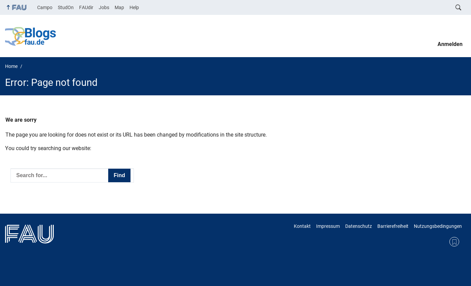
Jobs (104, 7)
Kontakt (302, 226)
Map (119, 7)
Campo (44, 7)
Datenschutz (358, 226)
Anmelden (450, 44)
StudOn (66, 7)
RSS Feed (454, 242)
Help (134, 7)
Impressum (328, 226)
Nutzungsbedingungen (438, 226)
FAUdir (86, 7)
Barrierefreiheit (392, 226)
